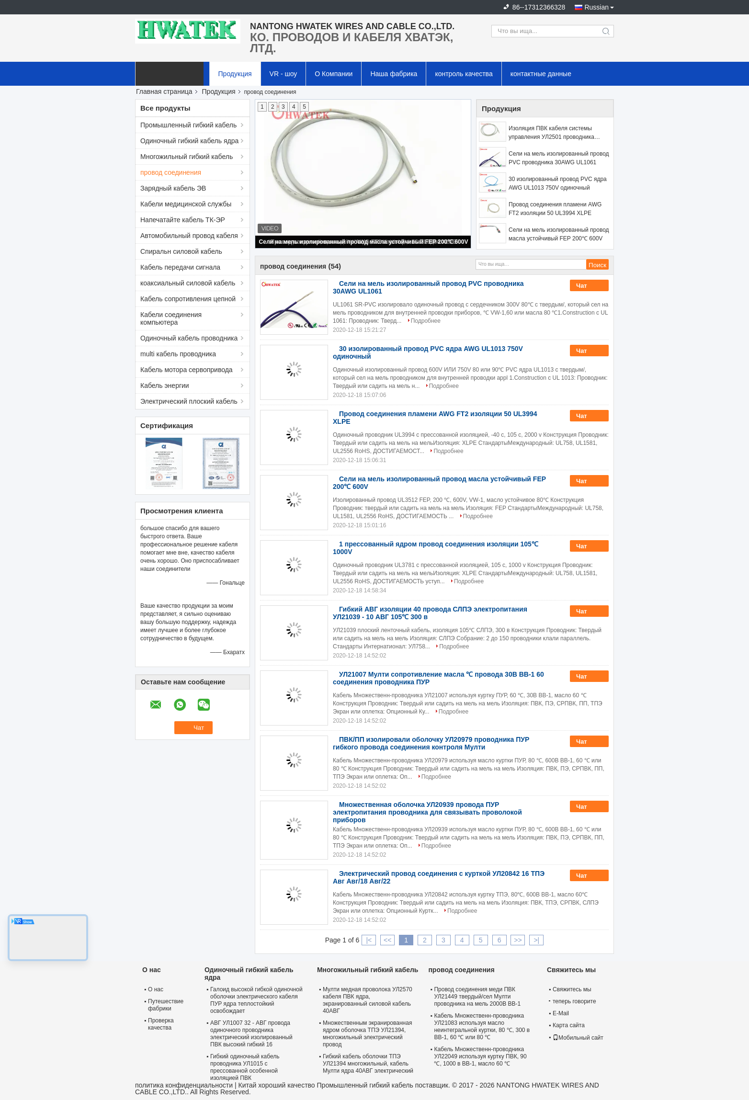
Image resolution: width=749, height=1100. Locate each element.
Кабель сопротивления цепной (188, 299)
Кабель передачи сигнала (180, 267)
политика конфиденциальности (184, 1085)
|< (369, 940)
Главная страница (164, 91)
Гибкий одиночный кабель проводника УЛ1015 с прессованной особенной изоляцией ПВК (245, 1067)
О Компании (333, 74)
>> (518, 940)
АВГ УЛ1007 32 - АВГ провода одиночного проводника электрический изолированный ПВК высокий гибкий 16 (251, 1034)
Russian (596, 7)
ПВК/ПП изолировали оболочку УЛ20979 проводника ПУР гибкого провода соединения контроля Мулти (431, 743)
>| (536, 940)
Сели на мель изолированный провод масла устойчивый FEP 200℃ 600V (363, 241)
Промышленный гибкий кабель (188, 125)
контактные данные (541, 74)
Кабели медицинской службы (185, 204)
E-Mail (561, 1013)
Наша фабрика (393, 74)
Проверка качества (161, 1024)
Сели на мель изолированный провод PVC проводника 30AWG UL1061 (559, 158)
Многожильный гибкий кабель (186, 156)
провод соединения (170, 172)
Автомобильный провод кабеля (189, 235)
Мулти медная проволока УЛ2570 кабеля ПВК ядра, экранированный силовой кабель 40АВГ (367, 1000)
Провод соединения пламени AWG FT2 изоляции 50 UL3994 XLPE (555, 208)
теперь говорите (572, 1001)
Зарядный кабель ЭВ (173, 188)
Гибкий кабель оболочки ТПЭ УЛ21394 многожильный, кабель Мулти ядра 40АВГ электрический (368, 1063)
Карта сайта (569, 1025)
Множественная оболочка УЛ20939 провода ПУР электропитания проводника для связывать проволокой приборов (427, 812)
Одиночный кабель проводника (189, 338)
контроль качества (463, 74)
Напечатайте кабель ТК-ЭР (182, 220)
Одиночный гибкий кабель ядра (189, 141)
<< (387, 940)
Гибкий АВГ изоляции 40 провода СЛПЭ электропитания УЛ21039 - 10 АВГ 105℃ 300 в (430, 613)
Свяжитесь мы (572, 989)
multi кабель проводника (178, 354)
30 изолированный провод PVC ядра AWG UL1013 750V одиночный (558, 183)
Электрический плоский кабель (189, 401)
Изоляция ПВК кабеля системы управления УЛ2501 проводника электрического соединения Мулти (555, 133)
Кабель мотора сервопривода (186, 370)
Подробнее (426, 321)
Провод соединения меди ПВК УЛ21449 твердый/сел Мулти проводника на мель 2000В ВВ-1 (477, 996)
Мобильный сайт (578, 1037)
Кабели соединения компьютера (171, 318)
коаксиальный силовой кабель (187, 283)
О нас (155, 989)
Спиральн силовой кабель (181, 251)
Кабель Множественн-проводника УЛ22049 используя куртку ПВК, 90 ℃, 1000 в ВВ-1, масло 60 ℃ (480, 1056)
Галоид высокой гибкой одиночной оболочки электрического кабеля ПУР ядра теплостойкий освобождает (256, 1000)
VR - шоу (283, 74)
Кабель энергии (164, 385)
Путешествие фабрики (165, 1005)
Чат (588, 286)
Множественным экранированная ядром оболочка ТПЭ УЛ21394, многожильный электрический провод (367, 1034)
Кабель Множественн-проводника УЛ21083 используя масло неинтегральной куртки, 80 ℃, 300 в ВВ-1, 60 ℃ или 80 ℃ (482, 1026)
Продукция (235, 74)
